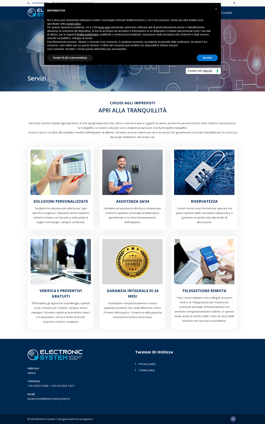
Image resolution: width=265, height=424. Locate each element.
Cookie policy (147, 370)
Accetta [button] (207, 57)
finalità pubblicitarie (88, 34)
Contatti (226, 13)
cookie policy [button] (73, 23)
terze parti (104, 27)
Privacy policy (147, 364)
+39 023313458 (39, 3)
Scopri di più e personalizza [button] (70, 57)
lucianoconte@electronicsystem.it (49, 398)
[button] (216, 9)
